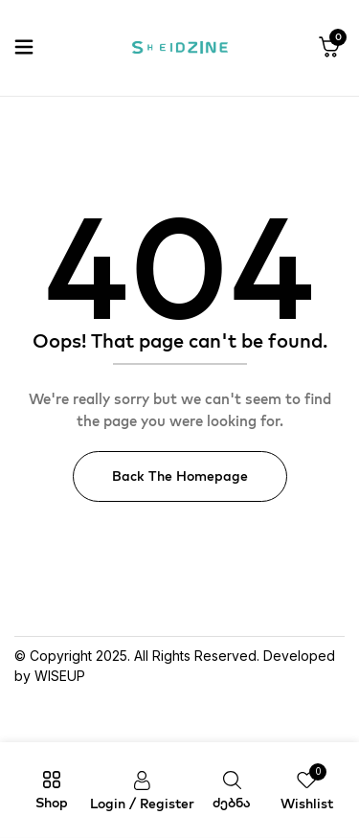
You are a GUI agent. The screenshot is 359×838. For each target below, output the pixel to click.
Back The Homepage (180, 476)
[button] (329, 47)
